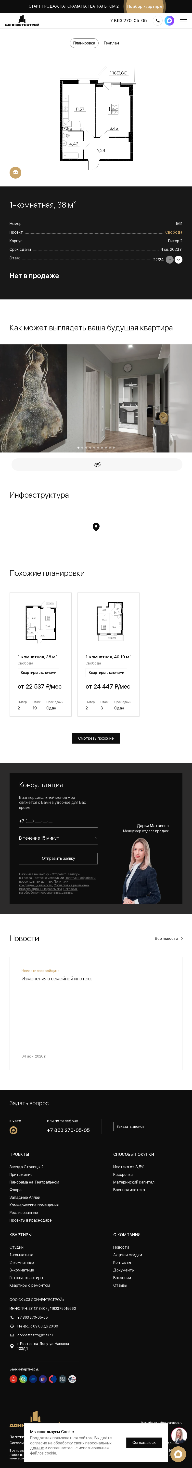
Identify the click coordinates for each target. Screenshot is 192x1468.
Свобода (173, 232)
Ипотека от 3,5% (128, 1167)
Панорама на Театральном (34, 1182)
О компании (127, 1234)
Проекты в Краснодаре (31, 1220)
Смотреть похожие (96, 738)
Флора (16, 1189)
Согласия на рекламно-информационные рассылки (54, 887)
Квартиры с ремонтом (30, 1285)
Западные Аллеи (25, 1197)
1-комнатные (21, 1255)
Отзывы (120, 1285)
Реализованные (24, 1212)
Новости (121, 1247)
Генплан (111, 43)
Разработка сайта (161, 1423)
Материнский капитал (133, 1182)
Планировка (84, 43)
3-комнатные (22, 1270)
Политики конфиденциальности (43, 883)
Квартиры (21, 1234)
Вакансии (122, 1277)
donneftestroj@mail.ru (35, 1335)
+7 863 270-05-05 (127, 20)
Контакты (122, 1262)
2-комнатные (22, 1262)
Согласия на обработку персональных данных (48, 890)
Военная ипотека (129, 1189)
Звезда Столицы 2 (26, 1167)
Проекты (19, 1154)
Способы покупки (133, 1154)
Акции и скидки (127, 1255)
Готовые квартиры (26, 1277)
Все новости (166, 938)
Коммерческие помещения (34, 1205)
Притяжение (21, 1174)
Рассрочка (123, 1174)
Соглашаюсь (144, 1442)
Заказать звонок (130, 1127)
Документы (123, 1270)
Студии (17, 1247)
